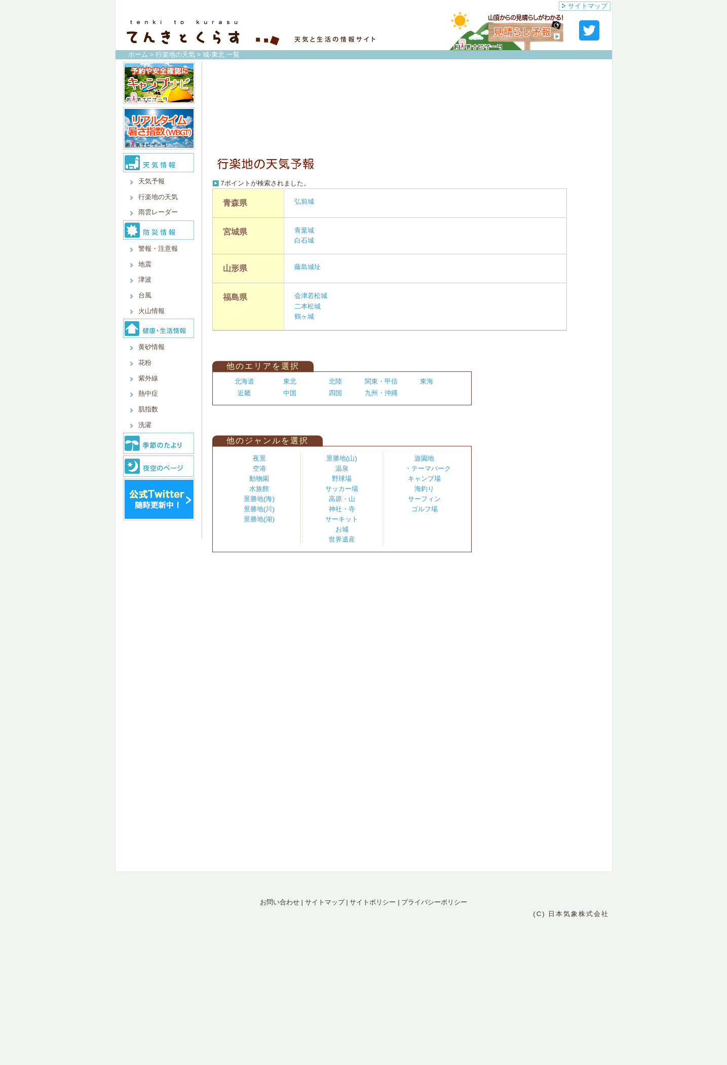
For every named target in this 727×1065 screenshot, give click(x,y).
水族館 (259, 488)
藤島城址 (307, 267)
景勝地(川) (259, 509)
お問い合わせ (279, 902)
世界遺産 (342, 539)
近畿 (244, 393)
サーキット (341, 519)
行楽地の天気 (175, 54)
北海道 (244, 381)
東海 (426, 381)
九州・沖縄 (381, 393)
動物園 (259, 478)
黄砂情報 (151, 347)
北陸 (335, 381)
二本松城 (307, 306)
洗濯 (144, 425)
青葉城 (304, 230)
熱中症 (148, 393)
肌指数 (148, 409)
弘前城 (304, 201)
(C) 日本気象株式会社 (571, 914)
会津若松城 (310, 295)
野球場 (342, 478)
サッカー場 (341, 488)
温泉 (342, 468)
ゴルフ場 (424, 509)
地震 (144, 264)
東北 (289, 381)
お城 (342, 529)
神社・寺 (342, 509)
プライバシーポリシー (434, 902)
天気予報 (151, 181)
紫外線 (148, 378)
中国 (289, 393)
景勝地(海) (259, 499)
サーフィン (424, 499)
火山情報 (151, 311)
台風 (144, 295)
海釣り (424, 488)
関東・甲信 (381, 381)
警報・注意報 (158, 248)
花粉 (144, 362)
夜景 (259, 458)
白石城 (304, 240)
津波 (144, 279)
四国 (335, 393)
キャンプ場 (424, 478)
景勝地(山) (341, 458)
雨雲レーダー (158, 212)
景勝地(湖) (259, 519)
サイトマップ (584, 6)
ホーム (138, 54)
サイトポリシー (373, 902)
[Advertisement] (404, 107)
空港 (259, 468)
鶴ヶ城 (304, 316)
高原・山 (342, 499)
